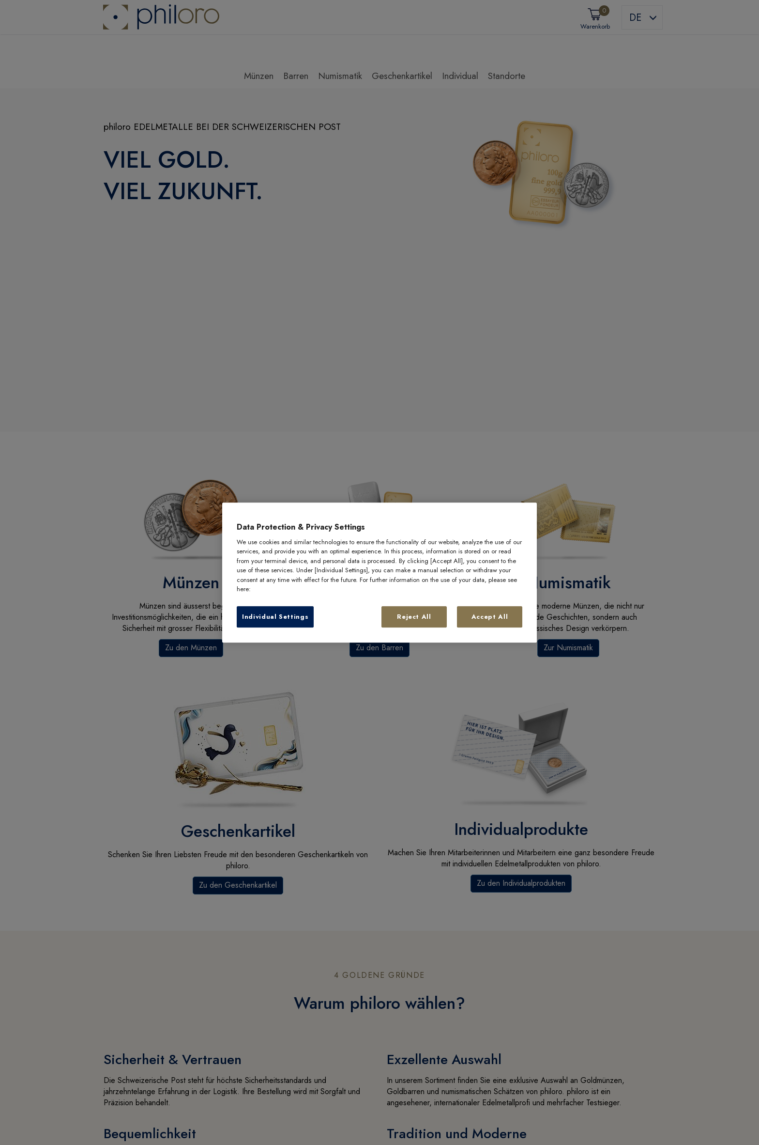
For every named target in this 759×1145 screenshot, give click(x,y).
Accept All (489, 616)
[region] (379, 572)
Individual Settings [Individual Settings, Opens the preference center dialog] (275, 616)
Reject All (414, 616)
